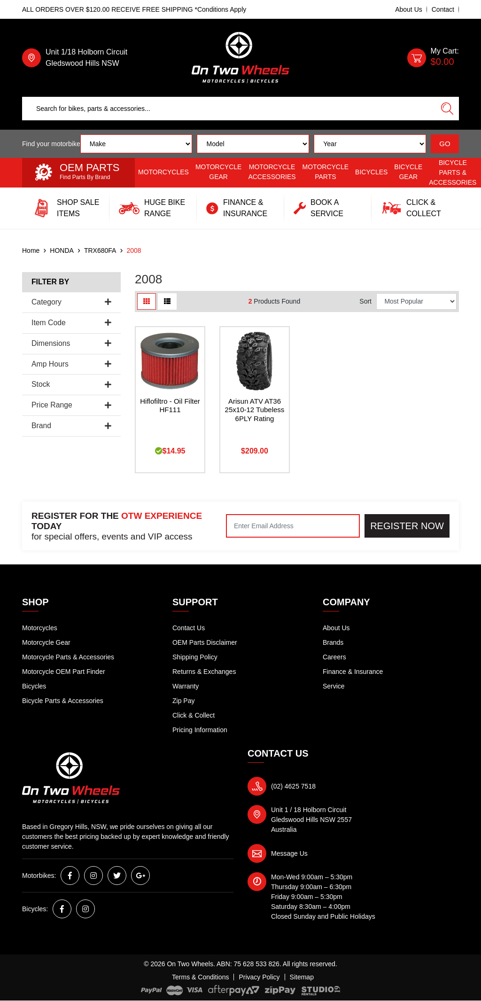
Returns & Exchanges (204, 671)
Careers (334, 657)
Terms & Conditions (200, 977)
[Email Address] (293, 526)
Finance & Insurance (353, 671)
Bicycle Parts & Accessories (452, 172)
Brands (333, 642)
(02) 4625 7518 (293, 786)
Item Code (71, 323)
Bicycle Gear (408, 171)
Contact (443, 9)
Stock (71, 384)
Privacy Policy (259, 977)
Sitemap (302, 977)
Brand (71, 426)
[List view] (167, 301)
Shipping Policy (194, 657)
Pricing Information (199, 730)
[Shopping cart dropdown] (433, 57)
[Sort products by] (416, 301)
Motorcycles (163, 172)
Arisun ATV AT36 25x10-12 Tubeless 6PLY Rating (255, 410)
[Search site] (447, 108)
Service (334, 686)
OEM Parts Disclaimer (204, 642)
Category (71, 302)
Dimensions (71, 343)
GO (444, 144)
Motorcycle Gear (218, 171)
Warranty (185, 686)
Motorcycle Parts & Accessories (68, 657)
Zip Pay (183, 700)
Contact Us (188, 628)
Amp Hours (71, 364)
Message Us (289, 853)
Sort (365, 301)
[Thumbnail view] (146, 301)
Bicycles (371, 172)
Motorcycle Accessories (271, 171)
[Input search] (229, 108)
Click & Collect (193, 715)
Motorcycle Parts (326, 171)
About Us (408, 9)
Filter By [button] (50, 282)
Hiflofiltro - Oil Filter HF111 (170, 405)
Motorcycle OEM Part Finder (63, 671)
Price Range (71, 405)
